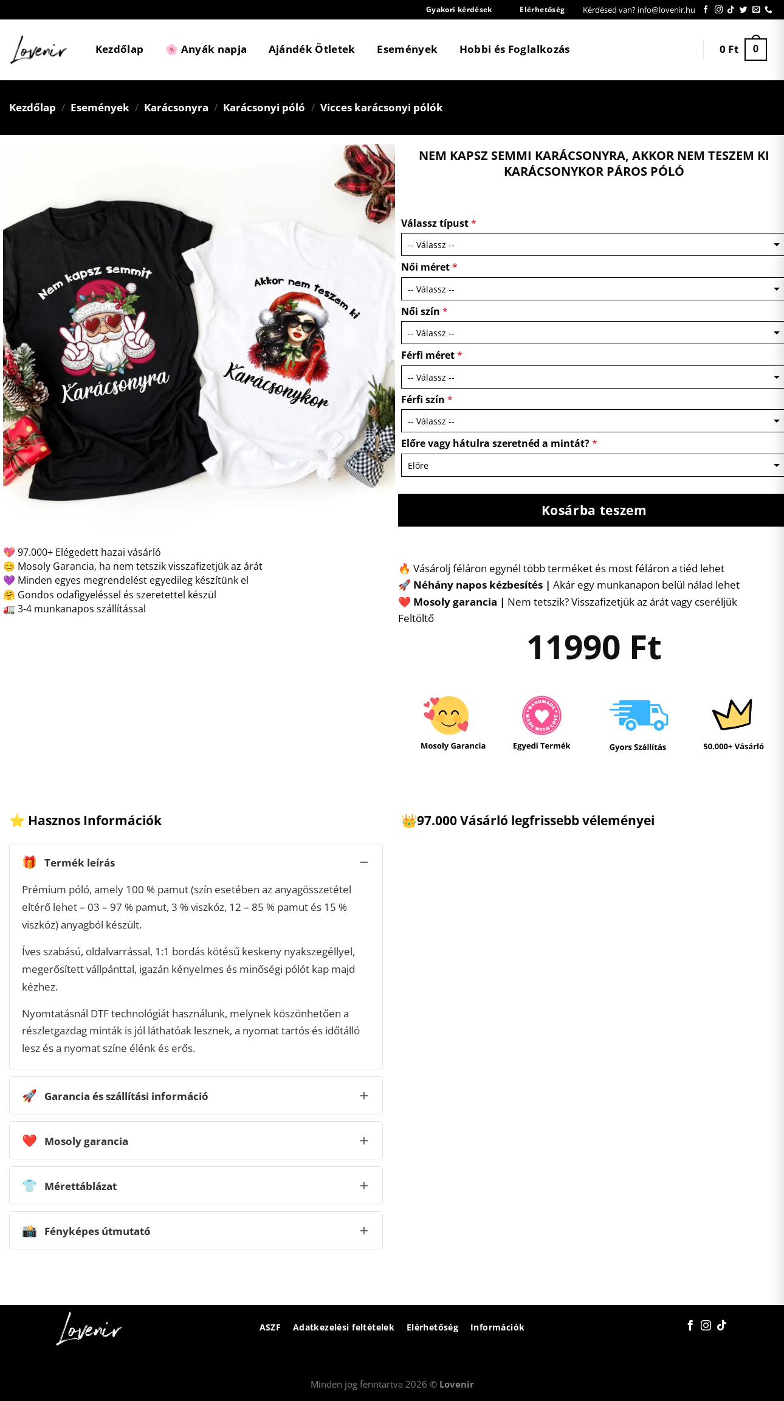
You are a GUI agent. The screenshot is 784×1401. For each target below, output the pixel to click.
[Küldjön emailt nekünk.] (756, 10)
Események (407, 49)
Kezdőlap (119, 49)
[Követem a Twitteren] (744, 10)
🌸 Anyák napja (206, 49)
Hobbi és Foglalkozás (514, 49)
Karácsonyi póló (264, 107)
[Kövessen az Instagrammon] (719, 10)
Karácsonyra (176, 107)
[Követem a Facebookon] (706, 10)
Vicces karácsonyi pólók (381, 107)
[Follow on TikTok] (731, 10)
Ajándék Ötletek (312, 49)
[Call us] (768, 10)
